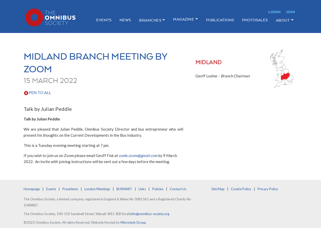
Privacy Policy (268, 189)
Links (142, 189)
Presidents (70, 189)
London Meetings (97, 189)
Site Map (218, 189)
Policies (157, 189)
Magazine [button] (183, 19)
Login (274, 11)
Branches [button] (150, 20)
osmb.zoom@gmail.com (138, 155)
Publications (220, 20)
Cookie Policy (241, 189)
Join (290, 11)
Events (103, 20)
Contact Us (178, 189)
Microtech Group (133, 222)
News (125, 20)
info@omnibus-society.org (149, 214)
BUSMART (124, 189)
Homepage (32, 189)
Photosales (255, 20)
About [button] (283, 20)
